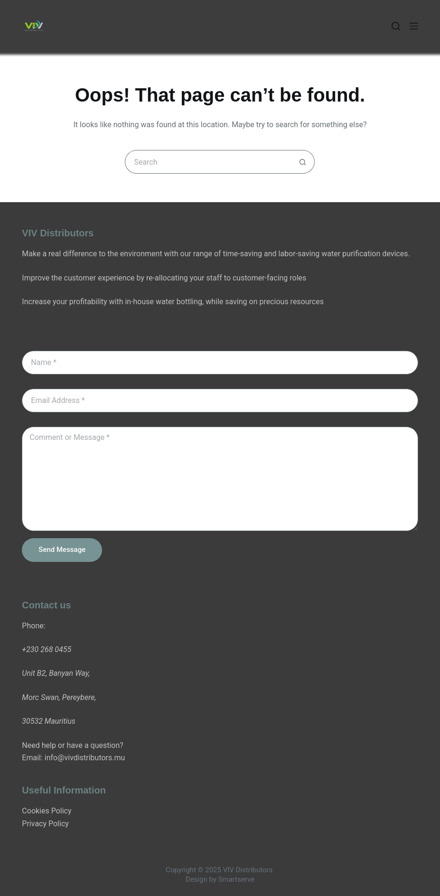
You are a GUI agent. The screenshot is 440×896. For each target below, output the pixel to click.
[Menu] (414, 26)
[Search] (396, 26)
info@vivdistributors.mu (85, 757)
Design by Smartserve (220, 879)
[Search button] (303, 162)
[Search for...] (208, 162)
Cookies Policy (46, 810)
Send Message (61, 549)
